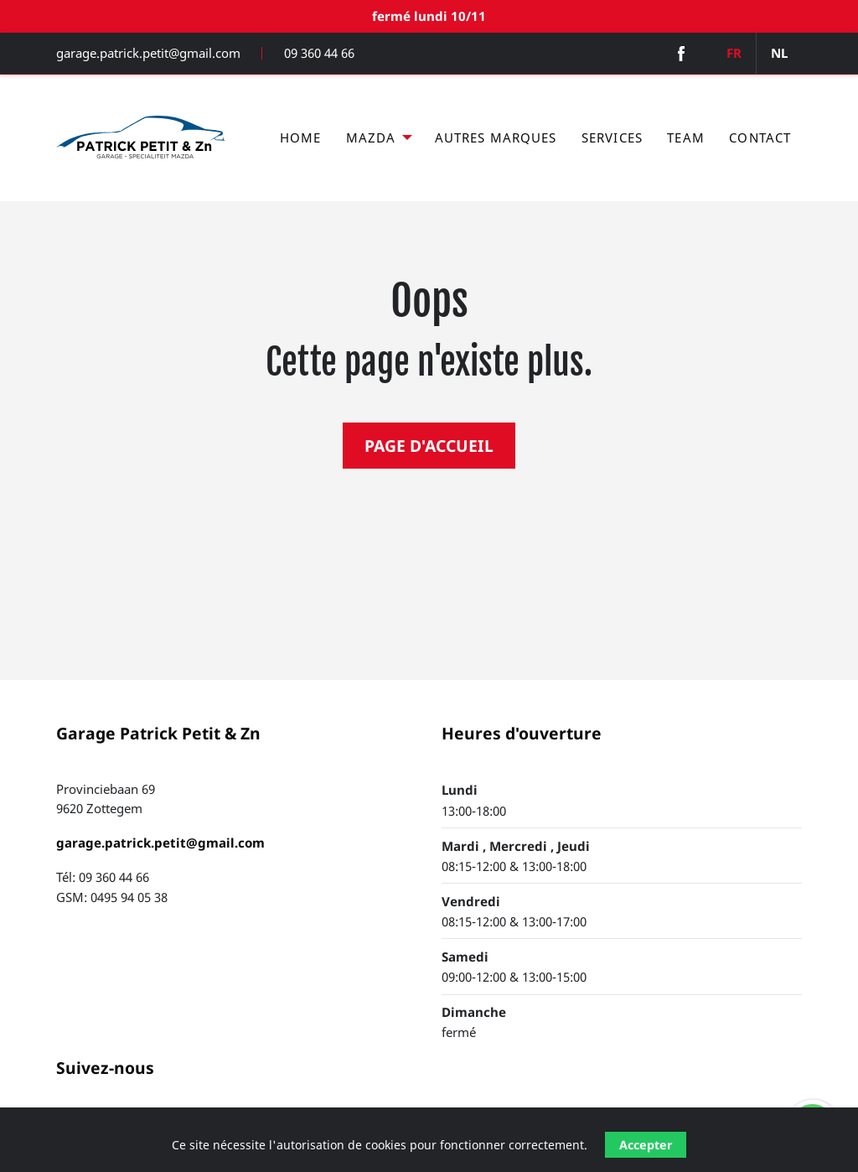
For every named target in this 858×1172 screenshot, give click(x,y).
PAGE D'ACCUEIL (429, 445)
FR (734, 52)
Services (612, 137)
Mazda (371, 137)
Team (686, 137)
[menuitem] (300, 138)
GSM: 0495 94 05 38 (112, 897)
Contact (760, 137)
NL (779, 52)
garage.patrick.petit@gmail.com (148, 53)
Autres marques (496, 137)
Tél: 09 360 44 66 (102, 877)
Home (301, 137)
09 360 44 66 (319, 53)
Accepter (645, 1145)
